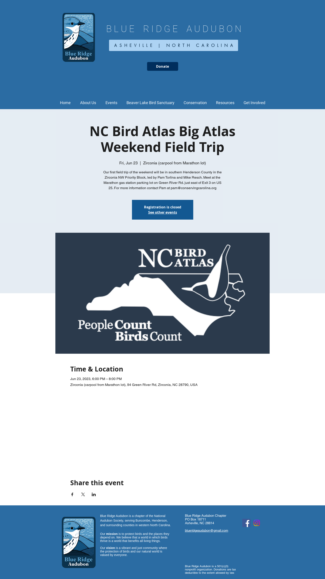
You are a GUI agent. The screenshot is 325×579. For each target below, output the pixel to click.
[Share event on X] (83, 494)
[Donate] (162, 66)
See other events (162, 212)
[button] (88, 102)
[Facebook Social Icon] (246, 523)
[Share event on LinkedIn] (94, 494)
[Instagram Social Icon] (257, 523)
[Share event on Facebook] (72, 494)
